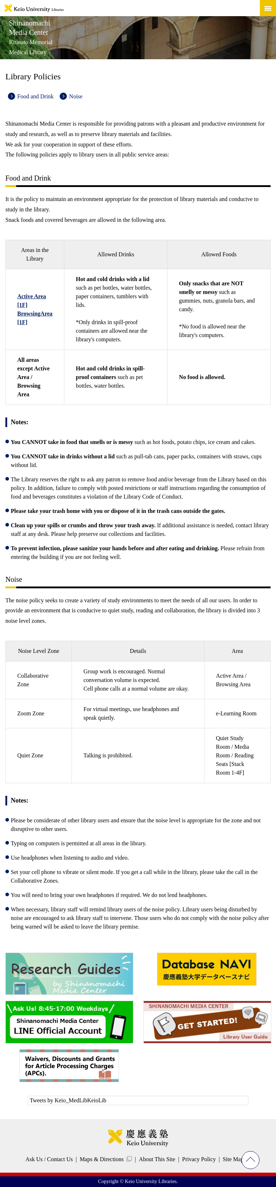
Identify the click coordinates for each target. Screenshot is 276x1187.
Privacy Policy (199, 1159)
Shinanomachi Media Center (30, 37)
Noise (75, 96)
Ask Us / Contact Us (49, 1159)
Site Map (233, 1159)
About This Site (157, 1159)
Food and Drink (35, 96)
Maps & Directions (102, 1159)
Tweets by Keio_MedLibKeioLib (68, 1100)
